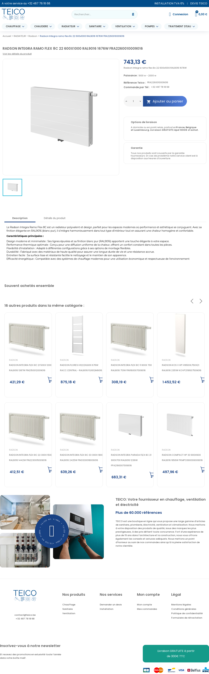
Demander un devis (111, 605)
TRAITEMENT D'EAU (180, 26)
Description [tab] (20, 218)
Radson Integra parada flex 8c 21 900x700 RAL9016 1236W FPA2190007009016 (131, 461)
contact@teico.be (25, 616)
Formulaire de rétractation (186, 618)
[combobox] (98, 14)
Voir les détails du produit (17, 53)
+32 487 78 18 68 (38, 3)
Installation (106, 610)
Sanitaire (67, 610)
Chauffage (68, 605)
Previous (192, 301)
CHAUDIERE (42, 26)
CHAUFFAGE (14, 26)
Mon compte (144, 605)
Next (201, 301)
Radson (13, 359)
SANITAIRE (96, 26)
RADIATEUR (69, 26)
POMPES (150, 26)
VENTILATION (124, 26)
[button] (52, 532)
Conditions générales (183, 610)
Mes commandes (147, 610)
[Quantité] (133, 101)
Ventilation (68, 614)
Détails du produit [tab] (55, 218)
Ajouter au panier (165, 101)
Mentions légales (181, 605)
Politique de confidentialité (187, 614)
